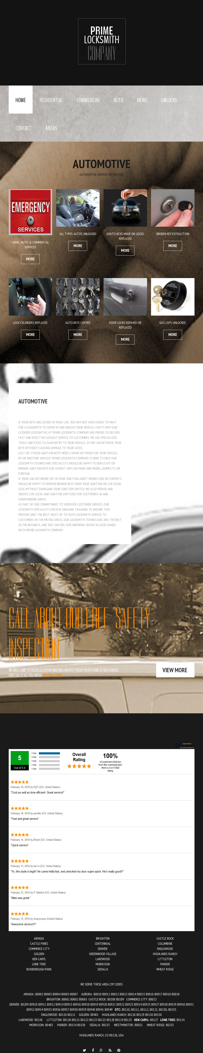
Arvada (39, 938)
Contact (23, 128)
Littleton (165, 959)
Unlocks (169, 100)
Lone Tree (39, 964)
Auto (118, 100)
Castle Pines (39, 943)
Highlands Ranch (165, 953)
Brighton (103, 938)
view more (174, 670)
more (30, 258)
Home (20, 100)
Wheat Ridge (165, 969)
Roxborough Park (39, 969)
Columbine (165, 943)
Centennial (103, 943)
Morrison (103, 964)
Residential (51, 100)
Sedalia (102, 969)
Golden (39, 953)
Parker (165, 964)
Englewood (165, 948)
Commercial (88, 100)
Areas (51, 128)
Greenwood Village (102, 953)
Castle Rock (165, 938)
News (142, 100)
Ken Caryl (39, 959)
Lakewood (103, 959)
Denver (103, 948)
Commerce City (39, 948)
